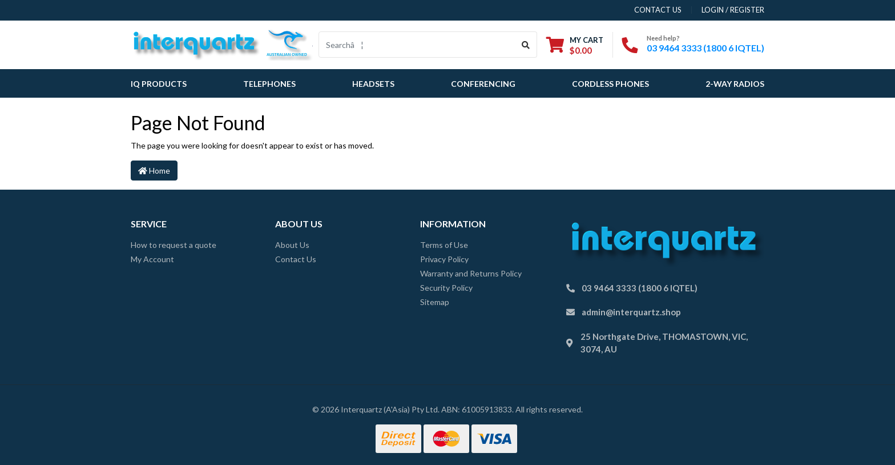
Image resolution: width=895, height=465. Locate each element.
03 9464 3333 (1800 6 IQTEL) (705, 47)
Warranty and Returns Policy (471, 273)
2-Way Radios (734, 84)
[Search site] (526, 44)
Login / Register (733, 9)
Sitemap (434, 302)
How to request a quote (173, 245)
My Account (152, 259)
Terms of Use (444, 245)
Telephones (269, 84)
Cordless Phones (610, 84)
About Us (292, 245)
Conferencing (483, 84)
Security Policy (446, 287)
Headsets (373, 84)
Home (154, 170)
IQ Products (159, 84)
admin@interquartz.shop (631, 312)
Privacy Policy (444, 259)
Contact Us (295, 259)
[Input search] (417, 44)
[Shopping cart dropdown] (575, 44)
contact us (658, 9)
